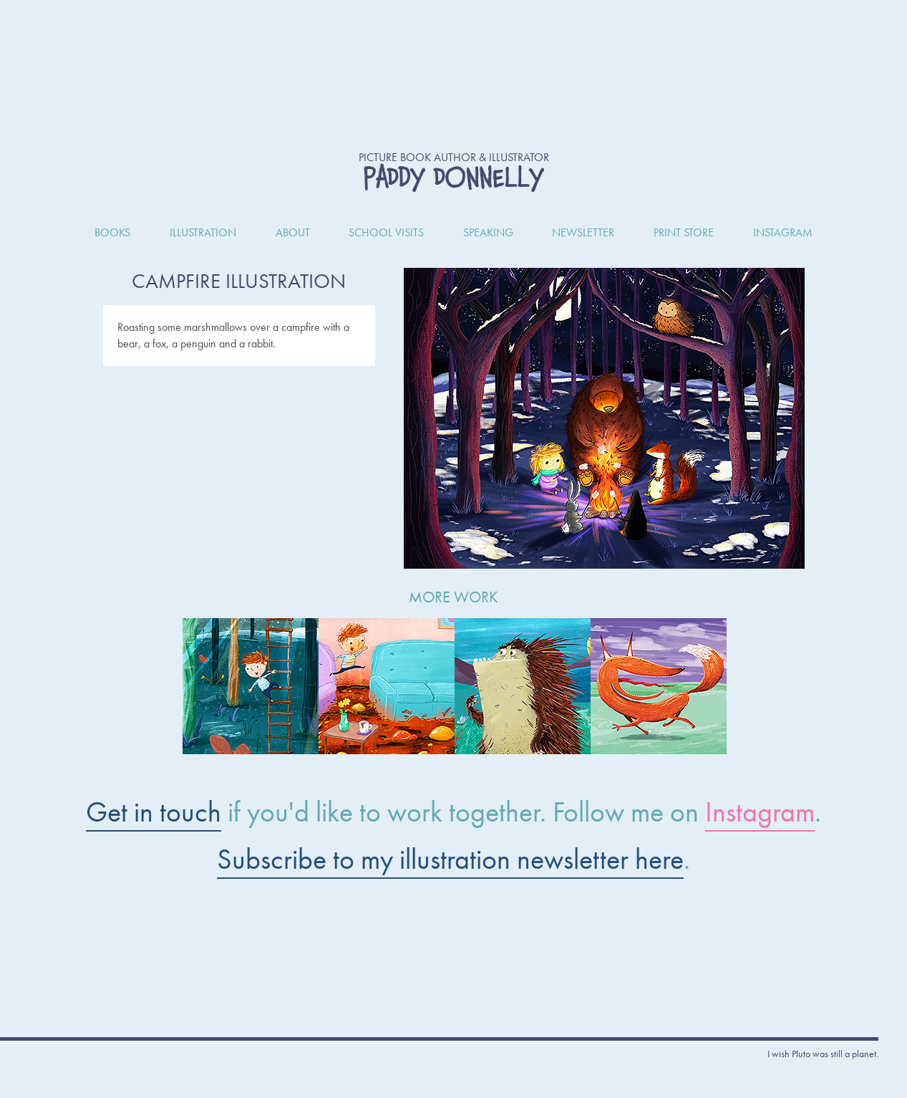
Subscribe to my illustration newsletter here (450, 859)
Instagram (760, 812)
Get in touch (153, 812)
